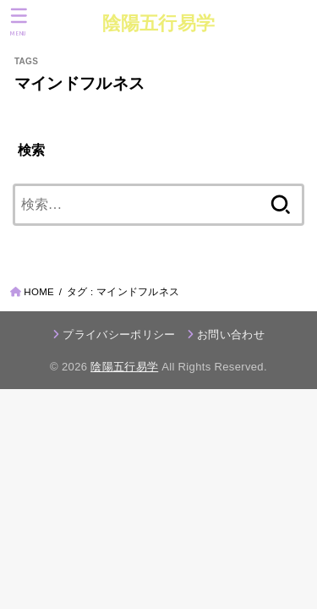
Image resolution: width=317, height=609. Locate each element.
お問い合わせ (231, 334)
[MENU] (19, 22)
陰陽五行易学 (159, 23)
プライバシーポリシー (119, 334)
